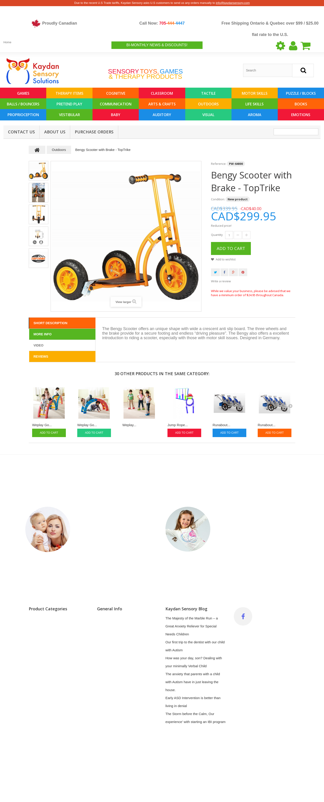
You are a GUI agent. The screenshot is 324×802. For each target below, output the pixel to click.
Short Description (50, 323)
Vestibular (69, 114)
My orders (104, 674)
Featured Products (43, 785)
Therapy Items (69, 93)
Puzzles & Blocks (42, 626)
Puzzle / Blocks (301, 93)
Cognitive (115, 93)
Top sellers (105, 634)
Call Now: (162, 23)
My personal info (109, 698)
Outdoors (208, 104)
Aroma (254, 114)
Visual (208, 114)
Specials (103, 618)
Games (23, 93)
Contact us (105, 642)
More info (42, 334)
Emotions (300, 114)
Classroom (162, 93)
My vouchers (106, 706)
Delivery (103, 666)
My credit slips (108, 682)
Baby (115, 114)
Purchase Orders (94, 132)
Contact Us (21, 132)
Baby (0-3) (37, 682)
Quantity (217, 235)
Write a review (221, 281)
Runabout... (221, 425)
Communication (115, 104)
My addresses (107, 690)
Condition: (218, 199)
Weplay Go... (42, 425)
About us (54, 132)
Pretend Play (69, 104)
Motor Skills (254, 93)
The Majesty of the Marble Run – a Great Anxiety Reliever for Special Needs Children (191, 626)
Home (7, 42)
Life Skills (254, 104)
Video (38, 345)
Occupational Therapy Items (50, 690)
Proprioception (23, 114)
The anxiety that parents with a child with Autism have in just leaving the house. (192, 682)
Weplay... (129, 425)
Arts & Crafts (162, 104)
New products (107, 626)
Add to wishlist (225, 259)
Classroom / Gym (42, 666)
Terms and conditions (113, 658)
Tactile (208, 93)
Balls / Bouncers (23, 104)
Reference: (218, 164)
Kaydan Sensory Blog (186, 608)
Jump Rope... (177, 425)
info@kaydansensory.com (233, 3)
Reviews (40, 356)
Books (301, 104)
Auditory (162, 114)
